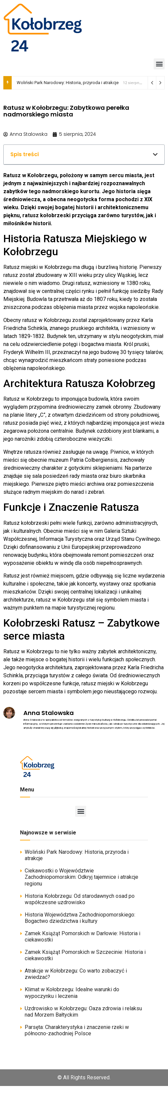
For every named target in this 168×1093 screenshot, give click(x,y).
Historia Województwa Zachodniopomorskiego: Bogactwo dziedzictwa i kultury (80, 918)
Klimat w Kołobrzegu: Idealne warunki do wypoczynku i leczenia (72, 992)
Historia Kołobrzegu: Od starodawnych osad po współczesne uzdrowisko (80, 899)
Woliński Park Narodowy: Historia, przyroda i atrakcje (68, 82)
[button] (159, 63)
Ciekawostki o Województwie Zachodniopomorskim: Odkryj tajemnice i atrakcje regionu (81, 876)
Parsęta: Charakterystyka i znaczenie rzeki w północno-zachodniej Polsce (77, 1030)
